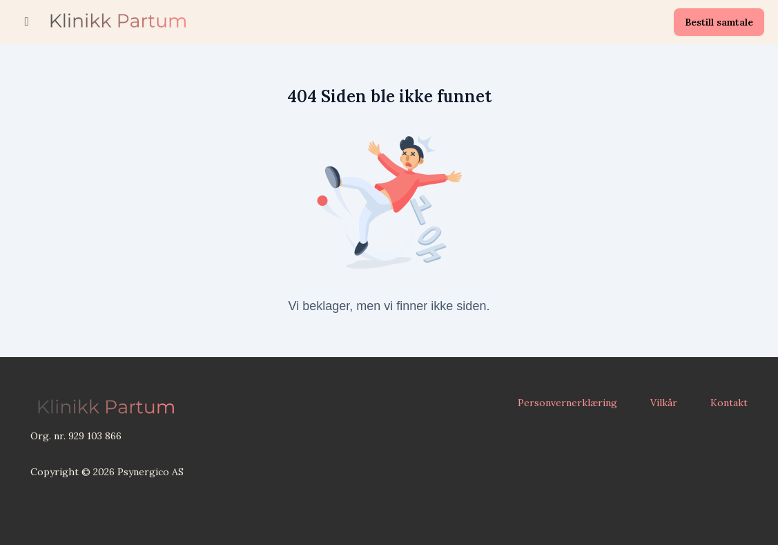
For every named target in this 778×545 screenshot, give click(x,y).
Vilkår (663, 402)
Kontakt (729, 402)
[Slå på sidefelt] (27, 22)
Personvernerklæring (567, 402)
